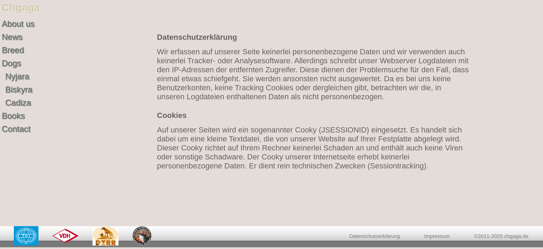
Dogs (11, 63)
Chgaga (21, 7)
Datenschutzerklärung (374, 236)
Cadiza (18, 102)
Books (13, 115)
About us (18, 23)
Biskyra (19, 89)
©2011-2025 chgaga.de (501, 236)
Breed (13, 50)
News (12, 37)
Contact (16, 128)
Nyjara (17, 76)
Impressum (437, 236)
